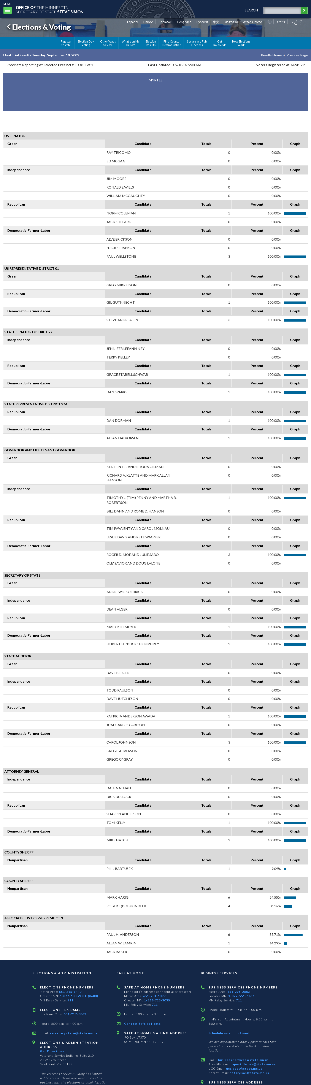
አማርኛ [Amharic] (281, 22)
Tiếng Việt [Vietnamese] (183, 22)
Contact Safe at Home (142, 1023)
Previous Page (297, 55)
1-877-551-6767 (241, 996)
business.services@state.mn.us (243, 1060)
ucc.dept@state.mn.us (243, 1068)
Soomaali (165, 22)
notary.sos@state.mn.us (249, 1073)
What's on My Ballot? (131, 43)
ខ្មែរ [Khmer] (270, 22)
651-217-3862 (75, 1014)
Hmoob (148, 22)
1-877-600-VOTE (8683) (79, 996)
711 (70, 1000)
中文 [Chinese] (216, 22)
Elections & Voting (38, 27)
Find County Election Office (171, 43)
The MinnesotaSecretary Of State (50, 9)
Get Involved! (219, 43)
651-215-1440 (70, 991)
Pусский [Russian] (202, 22)
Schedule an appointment (229, 1033)
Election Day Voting (86, 43)
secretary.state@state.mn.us (73, 1033)
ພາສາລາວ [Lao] (231, 22)
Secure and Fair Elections (197, 43)
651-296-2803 (238, 991)
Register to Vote (66, 43)
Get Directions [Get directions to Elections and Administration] (52, 1051)
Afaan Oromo (252, 22)
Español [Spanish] (132, 22)
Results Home (271, 55)
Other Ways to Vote (108, 43)
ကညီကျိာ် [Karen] (297, 22)
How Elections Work (241, 43)
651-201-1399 (154, 996)
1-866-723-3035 (157, 1000)
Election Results (151, 43)
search (251, 10)
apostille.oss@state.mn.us (253, 1064)
